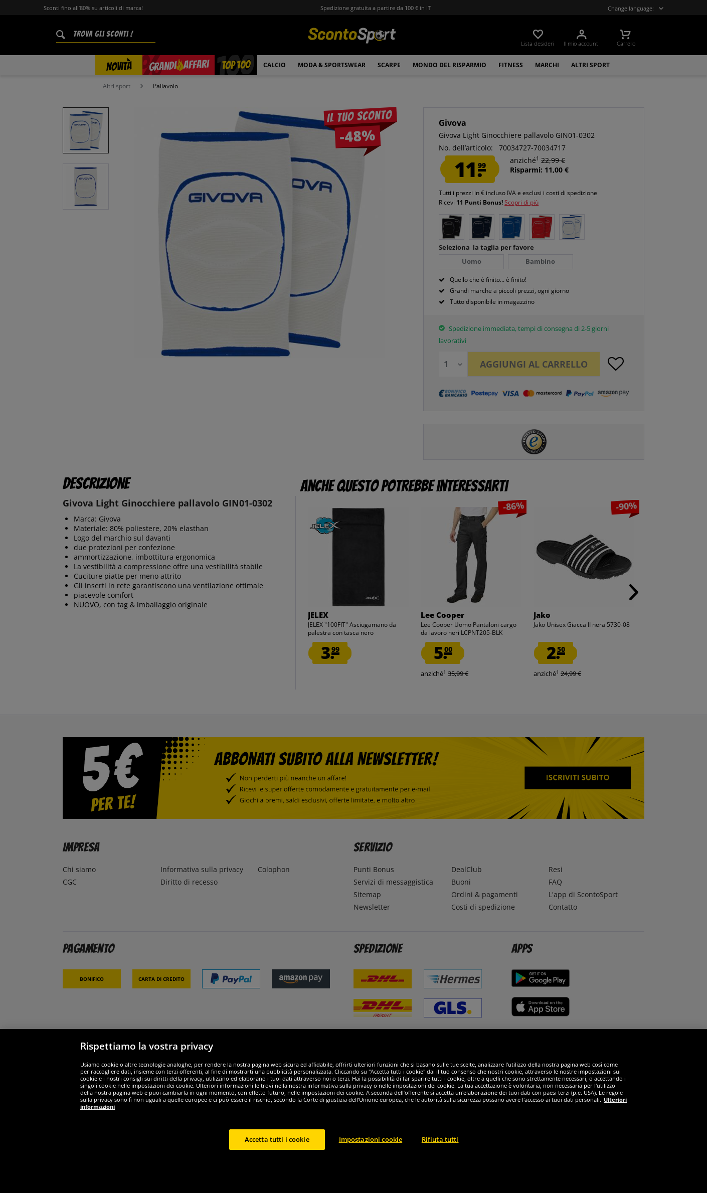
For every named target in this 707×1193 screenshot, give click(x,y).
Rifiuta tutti (440, 1151)
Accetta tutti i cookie (277, 1151)
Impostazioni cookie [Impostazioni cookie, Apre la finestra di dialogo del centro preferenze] (370, 1151)
